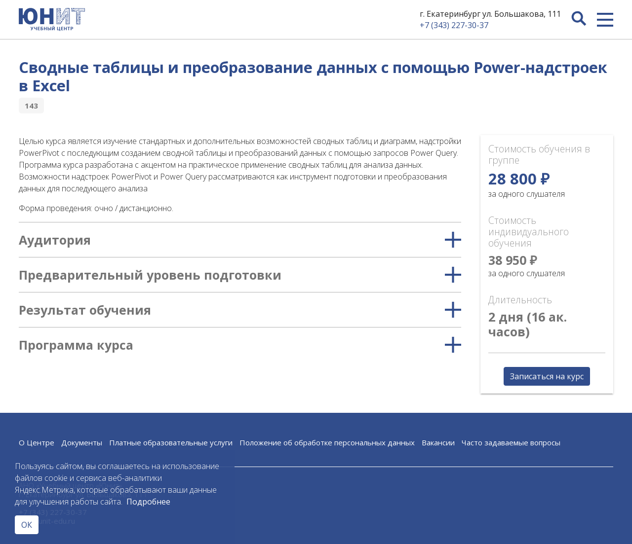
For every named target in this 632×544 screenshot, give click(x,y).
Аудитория (240, 239)
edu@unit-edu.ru (47, 520)
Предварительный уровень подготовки (240, 274)
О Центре (36, 442)
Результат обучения (240, 309)
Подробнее (148, 501)
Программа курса (240, 344)
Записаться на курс (547, 376)
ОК (26, 524)
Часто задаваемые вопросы (511, 442)
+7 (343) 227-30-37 (454, 25)
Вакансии (438, 442)
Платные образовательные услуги (171, 442)
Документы (81, 442)
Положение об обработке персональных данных (327, 442)
